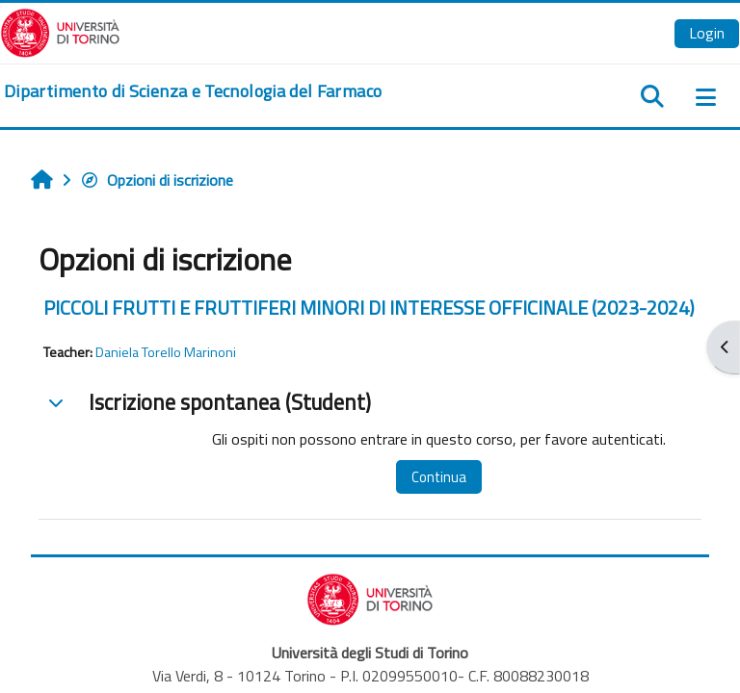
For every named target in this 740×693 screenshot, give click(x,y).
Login (707, 32)
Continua (438, 477)
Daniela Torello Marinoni (165, 352)
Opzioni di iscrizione (156, 180)
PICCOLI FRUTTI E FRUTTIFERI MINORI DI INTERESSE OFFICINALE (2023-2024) (369, 307)
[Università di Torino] (60, 30)
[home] (193, 91)
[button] (56, 402)
